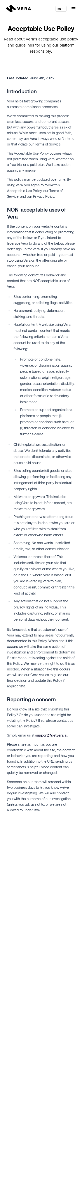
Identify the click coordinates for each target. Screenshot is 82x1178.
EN (61, 8)
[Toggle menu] (73, 8)
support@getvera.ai (51, 735)
